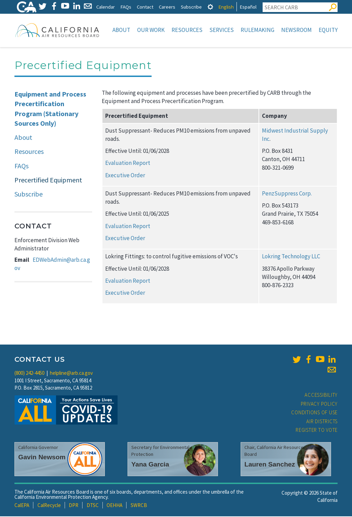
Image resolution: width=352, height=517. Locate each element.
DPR (73, 506)
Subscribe (191, 6)
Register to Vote (317, 430)
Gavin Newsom (42, 457)
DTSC (93, 506)
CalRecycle (49, 506)
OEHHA (114, 506)
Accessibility (321, 395)
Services (221, 30)
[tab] (210, 6)
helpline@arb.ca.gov (71, 373)
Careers (167, 6)
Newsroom (296, 30)
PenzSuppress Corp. (287, 194)
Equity (328, 30)
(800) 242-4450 (29, 373)
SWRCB (139, 506)
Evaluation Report (127, 163)
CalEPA (21, 506)
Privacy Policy (319, 404)
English (226, 6)
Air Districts (322, 422)
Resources (187, 30)
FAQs (125, 6)
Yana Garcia (150, 465)
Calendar (105, 6)
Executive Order (125, 176)
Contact (145, 6)
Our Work (151, 30)
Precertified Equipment (48, 180)
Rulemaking (257, 30)
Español (248, 6)
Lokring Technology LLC (291, 257)
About (121, 30)
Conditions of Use (314, 413)
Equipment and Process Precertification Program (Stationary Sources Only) (50, 109)
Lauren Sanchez (269, 465)
